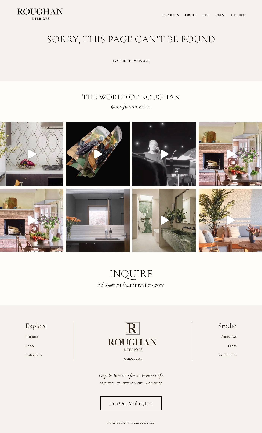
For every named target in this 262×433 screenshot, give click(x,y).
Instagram (33, 355)
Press (221, 15)
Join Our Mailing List (131, 403)
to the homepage (131, 61)
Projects (171, 15)
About (190, 15)
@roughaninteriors (131, 106)
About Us (229, 336)
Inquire (238, 15)
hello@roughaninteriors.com (131, 284)
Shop (206, 15)
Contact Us (228, 355)
